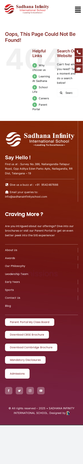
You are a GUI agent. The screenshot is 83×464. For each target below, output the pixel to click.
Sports (9, 290)
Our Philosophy (15, 266)
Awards (10, 258)
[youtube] (41, 390)
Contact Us (12, 298)
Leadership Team (16, 274)
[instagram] (30, 390)
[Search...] (67, 93)
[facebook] (8, 390)
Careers (44, 98)
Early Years (12, 282)
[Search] (61, 93)
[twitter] (19, 390)
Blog (8, 306)
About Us (11, 250)
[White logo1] (39, 132)
